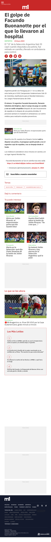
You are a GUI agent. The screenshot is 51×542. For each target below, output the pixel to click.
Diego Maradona (14, 512)
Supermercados (31, 510)
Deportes (8, 41)
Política (7, 504)
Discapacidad (29, 519)
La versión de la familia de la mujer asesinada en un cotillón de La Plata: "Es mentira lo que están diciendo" (25, 351)
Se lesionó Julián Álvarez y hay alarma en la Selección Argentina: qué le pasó (35, 252)
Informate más (18, 128)
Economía (21, 504)
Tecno (16, 507)
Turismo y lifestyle (25, 507)
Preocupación (10, 245)
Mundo (34, 507)
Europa (7, 521)
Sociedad (13, 504)
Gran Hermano (9, 517)
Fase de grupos (9, 320)
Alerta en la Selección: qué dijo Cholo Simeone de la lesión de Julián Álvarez (14, 251)
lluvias (12, 521)
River (6, 512)
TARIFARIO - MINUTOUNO (11, 531)
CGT (24, 510)
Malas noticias (32, 245)
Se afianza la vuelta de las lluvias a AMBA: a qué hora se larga (24, 360)
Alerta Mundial (10, 216)
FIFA (16, 514)
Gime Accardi (18, 517)
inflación (32, 512)
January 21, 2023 (37, 168)
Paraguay (19, 187)
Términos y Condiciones (11, 524)
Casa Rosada (27, 517)
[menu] (3, 2)
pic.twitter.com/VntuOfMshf (34, 163)
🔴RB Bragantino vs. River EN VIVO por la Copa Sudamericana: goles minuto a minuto (24, 323)
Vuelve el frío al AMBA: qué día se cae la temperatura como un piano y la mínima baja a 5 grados (24, 341)
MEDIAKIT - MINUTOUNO (10, 530)
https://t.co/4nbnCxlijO (15, 163)
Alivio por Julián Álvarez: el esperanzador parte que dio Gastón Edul (30, 131)
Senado (34, 514)
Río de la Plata (19, 519)
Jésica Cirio (24, 512)
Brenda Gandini (9, 519)
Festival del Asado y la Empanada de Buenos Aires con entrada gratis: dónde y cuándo (25, 370)
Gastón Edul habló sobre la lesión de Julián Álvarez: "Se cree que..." (36, 221)
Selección (9, 187)
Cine (12, 514)
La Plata (7, 514)
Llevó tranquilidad (33, 216)
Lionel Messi (18, 510)
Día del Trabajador (24, 514)
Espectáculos (9, 507)
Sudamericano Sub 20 (33, 187)
